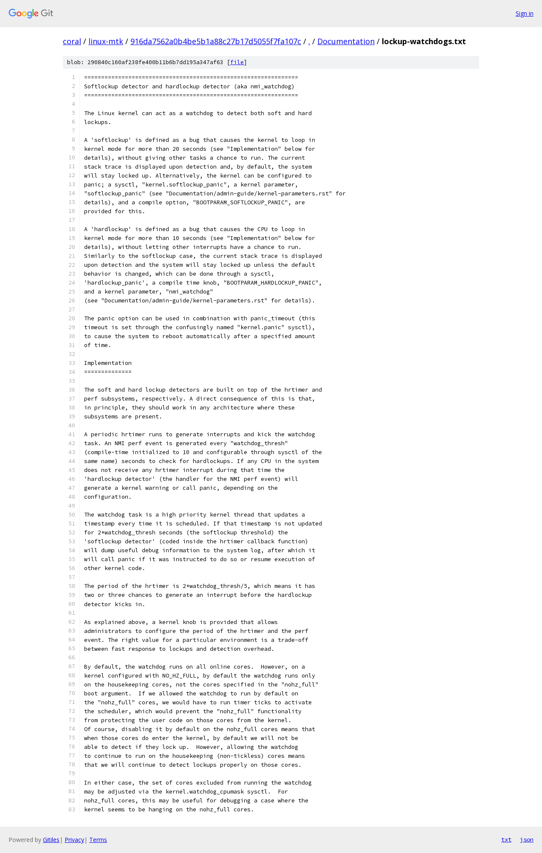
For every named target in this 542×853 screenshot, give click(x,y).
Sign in (525, 13)
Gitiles (51, 840)
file (237, 62)
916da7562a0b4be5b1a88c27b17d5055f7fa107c (215, 41)
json (527, 839)
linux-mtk (105, 41)
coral (72, 41)
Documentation (346, 41)
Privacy (74, 840)
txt (506, 839)
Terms (98, 840)
